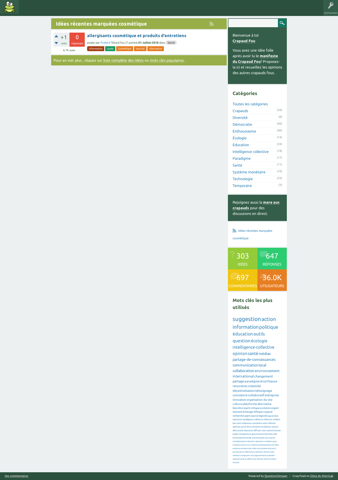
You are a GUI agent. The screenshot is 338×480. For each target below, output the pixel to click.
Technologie (243, 179)
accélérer (248, 459)
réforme (272, 423)
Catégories (61, 10)
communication (245, 365)
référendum (250, 452)
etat (265, 459)
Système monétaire (249, 172)
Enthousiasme (244, 131)
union (265, 423)
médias (265, 353)
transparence (245, 434)
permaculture (238, 452)
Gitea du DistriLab (321, 475)
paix (254, 459)
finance (272, 381)
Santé (171, 42)
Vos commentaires (16, 476)
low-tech (237, 423)
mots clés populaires (167, 60)
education (248, 430)
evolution (265, 408)
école (248, 438)
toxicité (140, 48)
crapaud (267, 411)
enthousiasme (239, 438)
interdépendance (240, 441)
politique (268, 327)
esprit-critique (251, 408)
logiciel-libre (272, 416)
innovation (239, 399)
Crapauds (240, 111)
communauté (258, 438)
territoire (262, 455)
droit (263, 381)
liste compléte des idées (123, 60)
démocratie (238, 430)
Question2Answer (276, 475)
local (262, 365)
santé (110, 48)
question (241, 340)
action (268, 319)
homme (236, 462)
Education (241, 145)
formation (272, 459)
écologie (259, 340)
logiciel (263, 415)
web (275, 434)
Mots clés (43, 10)
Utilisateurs (80, 10)
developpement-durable (268, 445)
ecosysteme (262, 448)
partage (238, 381)
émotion (251, 441)
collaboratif (256, 395)
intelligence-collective (253, 347)
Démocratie (242, 124)
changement (263, 376)
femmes (260, 459)
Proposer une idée (105, 10)
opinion (240, 353)
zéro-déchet (270, 438)
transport (272, 448)
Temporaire (242, 185)
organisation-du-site (260, 399)
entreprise (272, 395)
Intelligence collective (251, 151)
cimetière (268, 441)
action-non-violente (249, 445)
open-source (251, 415)
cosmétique (124, 48)
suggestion (247, 319)
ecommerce (244, 448)
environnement (267, 371)
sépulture (259, 441)
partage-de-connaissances (254, 359)
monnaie (237, 411)
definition (259, 452)
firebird (105, 42)
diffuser (257, 430)
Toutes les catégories (250, 104)
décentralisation (244, 390)
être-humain (269, 452)
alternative (155, 48)
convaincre (240, 395)
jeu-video (253, 448)
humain (277, 430)
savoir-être (246, 427)
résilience (237, 455)
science (269, 430)
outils (259, 333)
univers (275, 427)
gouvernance (258, 434)
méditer (276, 419)
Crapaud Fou (244, 41)
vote (263, 430)
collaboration (243, 371)
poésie (235, 448)
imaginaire (245, 455)
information (95, 48)
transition (256, 427)
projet (235, 434)
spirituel (236, 427)
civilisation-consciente (251, 423)
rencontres (240, 386)
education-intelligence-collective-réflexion (252, 419)
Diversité (240, 117)
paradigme (252, 381)
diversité (268, 434)
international (243, 376)
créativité (254, 386)
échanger (248, 411)
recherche (238, 415)
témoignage (263, 390)
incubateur (266, 427)
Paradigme (242, 158)
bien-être (238, 408)
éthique (258, 411)
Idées (27, 10)
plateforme (249, 403)
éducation (243, 333)
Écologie (240, 138)
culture (237, 403)
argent (275, 408)
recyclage (254, 455)
